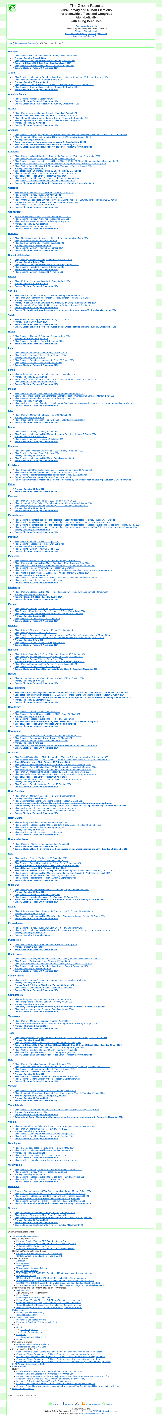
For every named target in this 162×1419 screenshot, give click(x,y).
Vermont (12, 1086)
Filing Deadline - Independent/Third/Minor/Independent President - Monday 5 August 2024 (55, 434)
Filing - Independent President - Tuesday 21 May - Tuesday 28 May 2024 (48, 779)
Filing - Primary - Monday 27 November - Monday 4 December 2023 (45, 374)
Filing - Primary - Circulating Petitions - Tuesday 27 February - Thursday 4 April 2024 (53, 769)
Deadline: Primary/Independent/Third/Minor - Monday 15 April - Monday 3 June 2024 (53, 1191)
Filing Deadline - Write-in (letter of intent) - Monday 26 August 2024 (45, 875)
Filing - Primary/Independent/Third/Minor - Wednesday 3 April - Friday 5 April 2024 (52, 889)
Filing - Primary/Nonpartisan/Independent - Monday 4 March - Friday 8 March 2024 (52, 298)
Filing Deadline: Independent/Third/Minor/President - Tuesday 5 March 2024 (49, 801)
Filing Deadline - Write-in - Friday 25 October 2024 (37, 549)
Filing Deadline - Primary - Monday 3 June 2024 (36, 432)
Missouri (12, 604)
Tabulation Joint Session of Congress (33, 1268)
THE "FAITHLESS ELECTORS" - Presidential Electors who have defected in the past (54, 1273)
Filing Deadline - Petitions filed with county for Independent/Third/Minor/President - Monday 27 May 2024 (62, 635)
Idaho (11, 348)
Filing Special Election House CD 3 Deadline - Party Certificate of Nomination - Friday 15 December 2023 (62, 760)
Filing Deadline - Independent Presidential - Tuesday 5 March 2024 (45, 1069)
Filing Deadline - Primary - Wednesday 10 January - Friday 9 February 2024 (49, 393)
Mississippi (14, 587)
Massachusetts (16, 515)
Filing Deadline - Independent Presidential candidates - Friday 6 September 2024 (51, 966)
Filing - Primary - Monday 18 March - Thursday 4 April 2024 (41, 1129)
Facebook (67, 1404)
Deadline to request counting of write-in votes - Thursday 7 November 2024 (49, 1225)
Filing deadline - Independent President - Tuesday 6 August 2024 (44, 1009)
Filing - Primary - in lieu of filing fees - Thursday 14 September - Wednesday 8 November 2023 (57, 156)
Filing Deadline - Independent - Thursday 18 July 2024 (39, 544)
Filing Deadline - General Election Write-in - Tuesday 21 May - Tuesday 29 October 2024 (55, 565)
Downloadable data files (23, 1388)
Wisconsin (13, 1186)
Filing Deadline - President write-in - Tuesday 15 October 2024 (43, 784)
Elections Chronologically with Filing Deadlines (86, 33)
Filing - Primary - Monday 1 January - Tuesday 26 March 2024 (43, 999)
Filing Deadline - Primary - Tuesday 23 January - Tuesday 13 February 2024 (49, 928)
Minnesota (13, 556)
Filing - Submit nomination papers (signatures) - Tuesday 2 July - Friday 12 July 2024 (53, 964)
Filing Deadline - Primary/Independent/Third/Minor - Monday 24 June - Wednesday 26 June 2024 (58, 959)
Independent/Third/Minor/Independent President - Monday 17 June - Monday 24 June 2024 (56, 379)
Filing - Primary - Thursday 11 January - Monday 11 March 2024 (44, 630)
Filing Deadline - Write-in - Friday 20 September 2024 (39, 248)
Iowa (10, 410)
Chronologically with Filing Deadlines (33, 1298)
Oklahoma (13, 885)
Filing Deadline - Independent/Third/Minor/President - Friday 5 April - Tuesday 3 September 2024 (58, 825)
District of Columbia (18, 255)
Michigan (13, 537)
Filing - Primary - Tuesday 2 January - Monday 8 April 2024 (41, 822)
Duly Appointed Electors (27, 1270)
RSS (86, 1404)
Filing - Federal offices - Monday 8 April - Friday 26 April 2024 (42, 281)
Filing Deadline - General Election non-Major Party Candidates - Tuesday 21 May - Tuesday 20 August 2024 (63, 570)
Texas (11, 1033)
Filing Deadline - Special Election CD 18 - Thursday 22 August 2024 (45, 1052)
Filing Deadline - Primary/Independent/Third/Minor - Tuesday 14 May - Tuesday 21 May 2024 (57, 1110)
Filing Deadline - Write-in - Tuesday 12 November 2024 (40, 272)
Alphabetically (22, 1290)
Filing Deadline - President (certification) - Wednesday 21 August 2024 (46, 897)
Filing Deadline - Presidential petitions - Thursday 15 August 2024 (44, 65)
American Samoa (17, 94)
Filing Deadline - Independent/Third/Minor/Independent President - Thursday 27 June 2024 (56, 745)
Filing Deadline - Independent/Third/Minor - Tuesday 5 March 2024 (45, 60)
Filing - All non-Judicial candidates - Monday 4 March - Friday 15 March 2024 (49, 678)
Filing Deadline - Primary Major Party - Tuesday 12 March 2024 (43, 738)
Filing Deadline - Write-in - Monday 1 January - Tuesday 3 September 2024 (49, 295)
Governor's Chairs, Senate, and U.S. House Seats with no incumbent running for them (55, 1354)
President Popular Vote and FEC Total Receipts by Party (42, 1241)
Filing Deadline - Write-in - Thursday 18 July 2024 (37, 205)
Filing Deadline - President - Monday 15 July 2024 (37, 894)
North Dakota (15, 818)
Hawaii (11, 331)
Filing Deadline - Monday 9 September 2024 (35, 99)
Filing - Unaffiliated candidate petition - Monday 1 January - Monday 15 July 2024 (51, 238)
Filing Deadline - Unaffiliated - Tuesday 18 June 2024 (39, 1071)
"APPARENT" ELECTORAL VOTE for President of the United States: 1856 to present (55, 1280)
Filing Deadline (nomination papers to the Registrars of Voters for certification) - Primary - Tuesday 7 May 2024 (65, 520)
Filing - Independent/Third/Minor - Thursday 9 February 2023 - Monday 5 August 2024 (53, 503)
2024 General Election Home (25, 1236)
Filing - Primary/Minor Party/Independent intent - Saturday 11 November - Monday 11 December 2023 (61, 1037)
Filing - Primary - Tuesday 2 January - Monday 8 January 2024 (43, 1064)
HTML (98, 1404)
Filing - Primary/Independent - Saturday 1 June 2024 (38, 80)
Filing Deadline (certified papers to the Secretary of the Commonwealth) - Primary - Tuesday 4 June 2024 (62, 522)
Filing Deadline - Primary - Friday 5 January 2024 (37, 453)
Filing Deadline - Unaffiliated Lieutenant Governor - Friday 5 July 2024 (46, 1076)
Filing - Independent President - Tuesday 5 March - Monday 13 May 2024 (48, 1042)
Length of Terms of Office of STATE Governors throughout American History (50, 1379)
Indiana (12, 389)
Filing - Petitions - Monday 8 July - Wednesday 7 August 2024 (43, 844)
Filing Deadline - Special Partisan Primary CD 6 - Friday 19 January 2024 (48, 863)
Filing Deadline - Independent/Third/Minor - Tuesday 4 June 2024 (44, 458)
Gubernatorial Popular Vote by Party (32, 1246)
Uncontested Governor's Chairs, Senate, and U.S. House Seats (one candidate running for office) (60, 1356)
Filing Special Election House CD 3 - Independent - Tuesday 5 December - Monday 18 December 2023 (61, 757)
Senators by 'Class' (29, 1329)
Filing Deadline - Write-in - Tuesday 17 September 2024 (40, 1179)
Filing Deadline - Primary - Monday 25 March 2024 (37, 711)
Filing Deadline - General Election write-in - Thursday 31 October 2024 (46, 87)
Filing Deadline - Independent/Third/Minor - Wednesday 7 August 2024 (47, 264)
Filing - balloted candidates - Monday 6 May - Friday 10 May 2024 (44, 1148)
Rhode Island (15, 954)
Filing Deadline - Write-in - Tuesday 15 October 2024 (38, 832)
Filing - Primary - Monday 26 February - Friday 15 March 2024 (43, 415)
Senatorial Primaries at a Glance (31, 1347)
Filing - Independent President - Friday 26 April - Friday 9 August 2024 (46, 173)
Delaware (13, 233)
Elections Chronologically (86, 31)
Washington (14, 1143)
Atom (92, 1404)
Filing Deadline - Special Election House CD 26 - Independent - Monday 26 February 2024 (55, 767)
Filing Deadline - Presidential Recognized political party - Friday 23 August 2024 (51, 475)
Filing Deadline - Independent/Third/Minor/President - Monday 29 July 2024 (49, 613)
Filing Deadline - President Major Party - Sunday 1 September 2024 (45, 878)
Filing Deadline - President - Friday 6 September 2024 (39, 341)
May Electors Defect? (26, 1275)
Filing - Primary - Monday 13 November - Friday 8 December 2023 (45, 159)
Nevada (12, 674)
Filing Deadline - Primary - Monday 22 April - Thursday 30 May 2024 (45, 1090)
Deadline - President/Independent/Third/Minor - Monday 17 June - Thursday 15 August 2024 (56, 1023)
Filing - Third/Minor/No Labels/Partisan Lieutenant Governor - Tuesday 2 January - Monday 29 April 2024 (62, 1066)
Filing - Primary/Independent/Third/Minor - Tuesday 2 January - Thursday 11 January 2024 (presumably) (62, 592)
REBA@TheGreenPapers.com (105, 1411)
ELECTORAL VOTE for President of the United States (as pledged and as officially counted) (58, 1283)
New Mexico (14, 731)
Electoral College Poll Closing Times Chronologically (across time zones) (49, 1307)
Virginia (12, 1122)
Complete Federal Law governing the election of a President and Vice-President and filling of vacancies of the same (68, 1386)
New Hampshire (16, 688)
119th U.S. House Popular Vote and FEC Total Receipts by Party (45, 1248)
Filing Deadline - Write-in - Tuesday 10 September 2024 (40, 642)
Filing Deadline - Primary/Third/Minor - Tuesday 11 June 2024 (43, 219)
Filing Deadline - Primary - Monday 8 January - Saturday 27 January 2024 (48, 1169)
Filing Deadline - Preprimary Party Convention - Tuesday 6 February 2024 (48, 736)
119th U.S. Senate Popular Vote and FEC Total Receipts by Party (46, 1243)
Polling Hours (18, 1310)
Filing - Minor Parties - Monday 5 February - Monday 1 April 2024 (44, 192)
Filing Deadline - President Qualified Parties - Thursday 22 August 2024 (47, 178)
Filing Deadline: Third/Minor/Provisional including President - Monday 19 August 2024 (53, 1217)
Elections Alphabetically (86, 26)
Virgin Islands (15, 1105)
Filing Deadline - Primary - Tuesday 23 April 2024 (37, 541)
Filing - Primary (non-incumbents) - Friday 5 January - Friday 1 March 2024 (48, 656)
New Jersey (14, 707)
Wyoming (13, 1208)
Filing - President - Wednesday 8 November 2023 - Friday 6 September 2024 (49, 451)
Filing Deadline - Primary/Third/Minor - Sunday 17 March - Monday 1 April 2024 (50, 980)
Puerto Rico (14, 940)
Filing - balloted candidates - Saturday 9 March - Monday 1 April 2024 (46, 115)
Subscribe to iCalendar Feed (86, 36)
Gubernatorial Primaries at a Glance (32, 1344)
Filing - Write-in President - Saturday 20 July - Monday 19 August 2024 (47, 1050)
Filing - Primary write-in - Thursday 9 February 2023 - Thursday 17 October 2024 (51, 506)
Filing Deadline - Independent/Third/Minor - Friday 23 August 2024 (45, 1134)
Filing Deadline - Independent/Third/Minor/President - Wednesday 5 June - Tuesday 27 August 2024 (60, 916)
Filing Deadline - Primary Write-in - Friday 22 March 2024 (40, 355)
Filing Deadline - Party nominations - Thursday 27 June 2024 (42, 961)
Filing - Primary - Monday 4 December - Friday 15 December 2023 (45, 796)
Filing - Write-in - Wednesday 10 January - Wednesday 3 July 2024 (45, 398)
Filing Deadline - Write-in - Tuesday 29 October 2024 (38, 580)
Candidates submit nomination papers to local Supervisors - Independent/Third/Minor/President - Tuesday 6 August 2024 (69, 695)
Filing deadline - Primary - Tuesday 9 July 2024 (36, 240)
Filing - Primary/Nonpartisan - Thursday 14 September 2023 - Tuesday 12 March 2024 (54, 911)
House (19, 1339)
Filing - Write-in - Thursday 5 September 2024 (35, 382)
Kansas (12, 427)
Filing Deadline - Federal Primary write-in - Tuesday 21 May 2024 (44, 568)
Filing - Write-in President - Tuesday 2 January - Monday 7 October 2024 (48, 560)
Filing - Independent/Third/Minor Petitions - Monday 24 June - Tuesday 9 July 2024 (52, 305)
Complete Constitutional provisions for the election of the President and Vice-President (55, 1383)
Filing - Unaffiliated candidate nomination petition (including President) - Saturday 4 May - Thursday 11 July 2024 (66, 200)
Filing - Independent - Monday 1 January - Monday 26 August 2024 (45, 1212)
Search (107, 1404)
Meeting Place (22, 1266)
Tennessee (14, 1016)
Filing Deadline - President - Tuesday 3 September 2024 (40, 267)
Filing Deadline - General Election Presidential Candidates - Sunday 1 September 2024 (54, 84)
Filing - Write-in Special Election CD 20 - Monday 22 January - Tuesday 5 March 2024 (53, 166)
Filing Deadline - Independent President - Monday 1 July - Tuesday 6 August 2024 (52, 1196)
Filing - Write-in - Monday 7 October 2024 (33, 226)
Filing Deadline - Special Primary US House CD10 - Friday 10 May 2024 (47, 714)
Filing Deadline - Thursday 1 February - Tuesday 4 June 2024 (42, 336)
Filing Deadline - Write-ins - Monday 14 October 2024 (39, 439)
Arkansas (13, 130)
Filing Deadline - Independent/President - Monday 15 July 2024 (43, 988)
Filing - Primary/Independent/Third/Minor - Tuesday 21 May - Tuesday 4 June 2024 (52, 563)
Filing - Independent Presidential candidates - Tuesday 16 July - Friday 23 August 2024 (54, 470)
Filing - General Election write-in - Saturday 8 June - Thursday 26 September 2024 (52, 118)
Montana (12, 625)
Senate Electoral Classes (32, 1332)
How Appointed (23, 1263)
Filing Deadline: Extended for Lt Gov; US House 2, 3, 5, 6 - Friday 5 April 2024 (50, 611)
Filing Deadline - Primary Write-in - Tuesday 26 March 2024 (41, 1172)
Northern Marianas (18, 839)
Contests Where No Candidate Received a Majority (39, 1256)
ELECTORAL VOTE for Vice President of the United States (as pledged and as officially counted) (60, 1285)
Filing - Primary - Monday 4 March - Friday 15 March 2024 (41, 353)
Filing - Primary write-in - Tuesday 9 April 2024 (35, 632)
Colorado (13, 188)
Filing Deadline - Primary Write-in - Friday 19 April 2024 (40, 197)
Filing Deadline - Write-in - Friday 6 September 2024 (38, 363)
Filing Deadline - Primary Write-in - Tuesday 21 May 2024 (41, 827)
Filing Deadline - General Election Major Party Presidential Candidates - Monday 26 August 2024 (58, 578)
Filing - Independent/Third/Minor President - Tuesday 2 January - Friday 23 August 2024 (54, 1126)
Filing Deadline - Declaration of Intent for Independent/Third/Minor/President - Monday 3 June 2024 (59, 637)
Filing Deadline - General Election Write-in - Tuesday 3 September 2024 (47, 1079)
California (13, 151)
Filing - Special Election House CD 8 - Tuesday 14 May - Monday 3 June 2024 (50, 1193)
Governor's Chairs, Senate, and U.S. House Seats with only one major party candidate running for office (63, 1361)
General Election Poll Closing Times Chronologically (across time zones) (49, 1305)
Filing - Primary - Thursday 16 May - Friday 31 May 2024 (40, 1215)
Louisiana (13, 465)
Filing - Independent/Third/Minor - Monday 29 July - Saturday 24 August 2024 (50, 420)
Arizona (12, 108)
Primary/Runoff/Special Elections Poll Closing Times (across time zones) (49, 1300)
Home (9, 43)
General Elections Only (26, 1315)
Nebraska (13, 650)
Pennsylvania (15, 923)
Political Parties (19, 1366)
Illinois (11, 370)
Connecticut (14, 212)
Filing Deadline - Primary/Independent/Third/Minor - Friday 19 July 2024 (47, 472)
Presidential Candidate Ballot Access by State (37, 1322)
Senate (19, 1327)
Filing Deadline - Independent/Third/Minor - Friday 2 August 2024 (44, 1150)
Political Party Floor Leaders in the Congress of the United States (46, 1374)
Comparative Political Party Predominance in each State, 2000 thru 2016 (49, 1371)
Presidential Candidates (23, 1317)
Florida (12, 276)
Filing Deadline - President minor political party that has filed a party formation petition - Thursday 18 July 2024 (65, 870)
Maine (11, 484)
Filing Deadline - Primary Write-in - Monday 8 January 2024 (41, 860)
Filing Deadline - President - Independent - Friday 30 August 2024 (44, 360)
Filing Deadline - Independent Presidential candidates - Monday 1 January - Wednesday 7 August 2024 (61, 77)
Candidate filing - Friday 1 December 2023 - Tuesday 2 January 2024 (46, 944)
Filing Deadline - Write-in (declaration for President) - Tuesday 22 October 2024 (50, 1201)
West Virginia (15, 1165)
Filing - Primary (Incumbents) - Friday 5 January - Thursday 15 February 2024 (50, 654)
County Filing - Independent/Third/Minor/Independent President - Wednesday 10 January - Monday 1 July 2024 (65, 396)
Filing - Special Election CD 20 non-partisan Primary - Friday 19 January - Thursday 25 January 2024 (60, 163)
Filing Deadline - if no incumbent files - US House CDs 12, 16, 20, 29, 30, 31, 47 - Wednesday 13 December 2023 (66, 161)
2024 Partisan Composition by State (28, 1364)
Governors (21, 1334)
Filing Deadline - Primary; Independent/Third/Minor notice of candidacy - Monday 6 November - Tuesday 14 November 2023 (71, 134)
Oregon (12, 906)
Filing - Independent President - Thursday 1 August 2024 (40, 1095)
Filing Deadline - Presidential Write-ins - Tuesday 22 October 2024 (45, 181)
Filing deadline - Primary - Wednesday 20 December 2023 (41, 858)
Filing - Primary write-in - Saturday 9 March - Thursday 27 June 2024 (46, 113)
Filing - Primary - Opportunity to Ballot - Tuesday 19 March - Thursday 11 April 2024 (52, 772)
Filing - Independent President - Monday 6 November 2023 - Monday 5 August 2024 (53, 137)
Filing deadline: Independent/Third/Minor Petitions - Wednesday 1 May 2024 (49, 144)
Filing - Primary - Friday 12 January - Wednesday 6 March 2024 (43, 259)
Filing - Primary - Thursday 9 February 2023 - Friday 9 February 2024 (46, 501)
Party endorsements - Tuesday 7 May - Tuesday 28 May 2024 (43, 216)
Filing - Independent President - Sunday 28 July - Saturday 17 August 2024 (49, 120)
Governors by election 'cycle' (33, 1337)
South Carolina (16, 975)
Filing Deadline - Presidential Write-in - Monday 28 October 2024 (44, 1136)
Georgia (12, 291)
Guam (11, 315)
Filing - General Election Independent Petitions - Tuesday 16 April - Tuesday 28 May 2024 (55, 774)
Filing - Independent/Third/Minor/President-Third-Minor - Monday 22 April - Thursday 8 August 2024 (60, 1093)
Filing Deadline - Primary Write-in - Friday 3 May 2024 (39, 659)
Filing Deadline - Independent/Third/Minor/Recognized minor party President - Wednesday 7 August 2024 (62, 873)
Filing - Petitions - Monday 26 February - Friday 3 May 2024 (42, 319)
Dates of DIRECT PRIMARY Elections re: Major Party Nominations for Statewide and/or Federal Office (62, 1376)
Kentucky (13, 446)
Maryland (13, 496)
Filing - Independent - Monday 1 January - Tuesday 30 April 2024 (44, 1002)
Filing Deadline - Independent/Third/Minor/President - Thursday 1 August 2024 (50, 1177)
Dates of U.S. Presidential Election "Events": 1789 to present (43, 1381)
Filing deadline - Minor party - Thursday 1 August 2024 (39, 243)
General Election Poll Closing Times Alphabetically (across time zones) (48, 1302)
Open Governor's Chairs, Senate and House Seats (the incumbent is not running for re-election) (59, 1352)
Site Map (54, 1404)
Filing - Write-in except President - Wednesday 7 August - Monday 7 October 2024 (52, 573)
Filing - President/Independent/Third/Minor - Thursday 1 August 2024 (46, 664)
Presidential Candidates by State (31, 1320)
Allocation (20, 1261)
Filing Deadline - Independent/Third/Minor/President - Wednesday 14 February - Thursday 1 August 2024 (62, 930)
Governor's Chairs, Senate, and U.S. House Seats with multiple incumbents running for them (58, 1359)
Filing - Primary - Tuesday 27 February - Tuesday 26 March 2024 (44, 608)
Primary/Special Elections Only (30, 1312)
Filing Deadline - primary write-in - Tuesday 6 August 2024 (41, 1155)
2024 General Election (25, 43)
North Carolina (16, 791)
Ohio (10, 853)
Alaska (11, 73)
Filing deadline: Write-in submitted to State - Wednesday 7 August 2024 (47, 811)
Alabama (13, 51)
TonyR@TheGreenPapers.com (91, 1413)
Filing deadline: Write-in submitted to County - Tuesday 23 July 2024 (46, 808)
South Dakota (15, 995)
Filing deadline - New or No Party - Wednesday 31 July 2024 (42, 221)
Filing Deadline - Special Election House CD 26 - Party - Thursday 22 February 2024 (53, 764)
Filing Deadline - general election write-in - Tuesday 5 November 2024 (46, 1160)
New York (13, 752)
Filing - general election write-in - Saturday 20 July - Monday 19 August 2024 (49, 1047)
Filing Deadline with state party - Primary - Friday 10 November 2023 (46, 56)
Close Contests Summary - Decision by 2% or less (39, 1253)
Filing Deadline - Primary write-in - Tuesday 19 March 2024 (41, 740)
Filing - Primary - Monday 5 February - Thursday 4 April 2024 (42, 1021)
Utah (10, 1059)
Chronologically (23, 1295)
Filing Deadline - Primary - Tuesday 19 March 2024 (38, 195)
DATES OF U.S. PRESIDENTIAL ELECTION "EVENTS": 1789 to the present (51, 1278)
